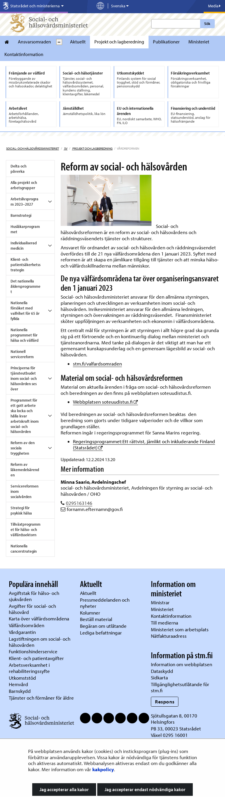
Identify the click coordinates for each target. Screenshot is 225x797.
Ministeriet (198, 42)
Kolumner (90, 613)
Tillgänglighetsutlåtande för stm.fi (180, 687)
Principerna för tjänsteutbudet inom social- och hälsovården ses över (24, 378)
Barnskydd (20, 691)
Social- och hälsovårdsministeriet (32, 148)
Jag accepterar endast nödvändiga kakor (145, 789)
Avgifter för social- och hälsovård (32, 609)
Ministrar (160, 602)
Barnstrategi (21, 215)
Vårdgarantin (22, 632)
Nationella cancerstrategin (24, 548)
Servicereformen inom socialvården (24, 491)
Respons (165, 701)
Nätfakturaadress (169, 636)
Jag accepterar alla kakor (64, 789)
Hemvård (18, 684)
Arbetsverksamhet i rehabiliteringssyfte (30, 668)
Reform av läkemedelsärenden (25, 470)
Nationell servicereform (22, 354)
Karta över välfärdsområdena (39, 618)
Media (214, 6)
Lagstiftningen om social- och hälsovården (39, 642)
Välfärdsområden (26, 625)
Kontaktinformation (23, 54)
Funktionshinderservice (33, 651)
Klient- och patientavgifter (36, 658)
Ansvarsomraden (34, 42)
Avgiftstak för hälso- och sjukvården (34, 596)
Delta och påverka (18, 168)
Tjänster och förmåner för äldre (41, 698)
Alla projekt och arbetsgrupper (24, 185)
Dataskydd (162, 671)
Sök (207, 23)
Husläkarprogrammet (25, 229)
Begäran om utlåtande (103, 626)
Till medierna (164, 623)
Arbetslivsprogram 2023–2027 (24, 201)
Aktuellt (78, 42)
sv (65, 148)
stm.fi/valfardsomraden (97, 364)
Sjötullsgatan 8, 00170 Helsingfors (174, 719)
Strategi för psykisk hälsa (21, 510)
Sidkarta (159, 677)
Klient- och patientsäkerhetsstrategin (25, 265)
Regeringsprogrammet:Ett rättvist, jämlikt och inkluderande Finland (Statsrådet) (144, 444)
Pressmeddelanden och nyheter (104, 603)
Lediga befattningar (101, 633)
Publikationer (166, 42)
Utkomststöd (22, 678)
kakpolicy (103, 769)
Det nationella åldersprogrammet (25, 286)
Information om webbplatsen (181, 664)
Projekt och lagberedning (119, 42)
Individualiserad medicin (24, 245)
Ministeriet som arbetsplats (180, 629)
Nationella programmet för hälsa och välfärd (24, 335)
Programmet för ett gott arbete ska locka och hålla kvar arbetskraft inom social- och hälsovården (25, 415)
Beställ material (96, 619)
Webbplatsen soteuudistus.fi (105, 402)
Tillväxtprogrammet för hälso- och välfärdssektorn (25, 529)
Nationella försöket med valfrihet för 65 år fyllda (25, 310)
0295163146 (79, 503)
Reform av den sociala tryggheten (23, 448)
